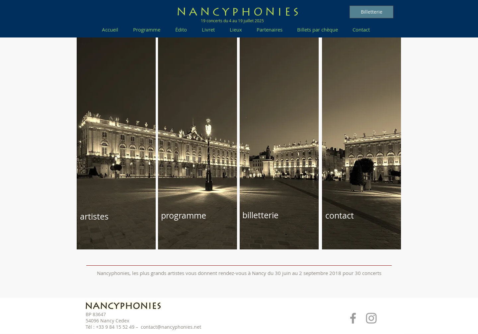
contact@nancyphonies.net (171, 327)
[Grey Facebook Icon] (353, 318)
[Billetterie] (371, 12)
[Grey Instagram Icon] (371, 318)
